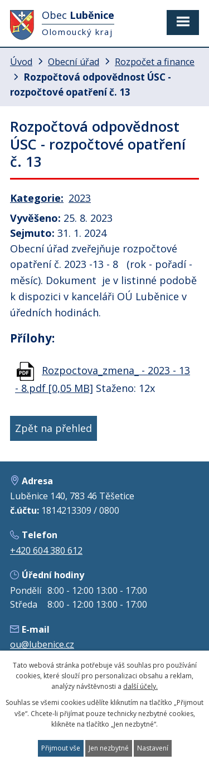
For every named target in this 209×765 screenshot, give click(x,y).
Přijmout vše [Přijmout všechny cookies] (60, 748)
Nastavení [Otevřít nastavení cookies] (152, 748)
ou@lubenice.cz (42, 644)
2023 (80, 198)
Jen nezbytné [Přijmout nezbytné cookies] (109, 748)
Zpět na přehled (53, 428)
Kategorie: (37, 198)
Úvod (21, 62)
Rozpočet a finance (155, 62)
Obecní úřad (73, 62)
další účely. (140, 686)
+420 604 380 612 (46, 550)
